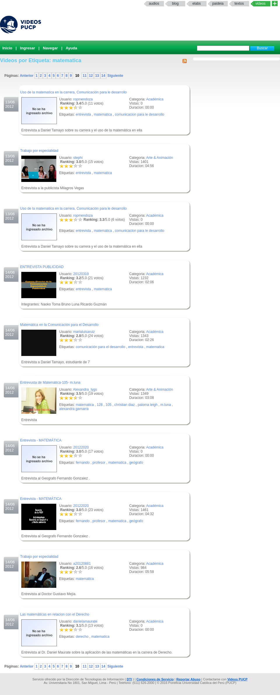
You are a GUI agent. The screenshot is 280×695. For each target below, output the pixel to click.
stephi (78, 158)
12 (91, 76)
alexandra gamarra (74, 409)
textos (239, 3)
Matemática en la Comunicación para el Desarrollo (59, 325)
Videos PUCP (237, 679)
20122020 (81, 447)
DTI (129, 679)
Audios (154, 3)
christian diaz (124, 405)
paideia (218, 3)
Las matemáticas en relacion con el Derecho (54, 614)
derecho (82, 637)
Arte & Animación (159, 158)
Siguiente (114, 76)
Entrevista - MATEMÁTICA (41, 440)
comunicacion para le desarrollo (139, 114)
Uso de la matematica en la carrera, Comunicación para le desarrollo (73, 92)
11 (84, 76)
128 (100, 405)
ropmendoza (83, 99)
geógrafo (136, 463)
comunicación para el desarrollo (100, 347)
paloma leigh (148, 405)
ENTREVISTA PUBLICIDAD (42, 267)
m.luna (165, 405)
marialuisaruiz (84, 332)
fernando (83, 463)
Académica (154, 99)
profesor (98, 463)
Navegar (50, 48)
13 (97, 76)
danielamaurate (85, 621)
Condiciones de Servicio (155, 679)
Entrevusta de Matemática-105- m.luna (50, 382)
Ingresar (27, 48)
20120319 (81, 274)
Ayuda (71, 48)
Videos (261, 3)
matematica (103, 114)
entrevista (83, 114)
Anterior (27, 76)
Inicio (7, 48)
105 (108, 405)
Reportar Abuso (188, 679)
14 (103, 76)
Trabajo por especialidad (39, 151)
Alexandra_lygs (85, 390)
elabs (196, 3)
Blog (175, 3)
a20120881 (82, 564)
